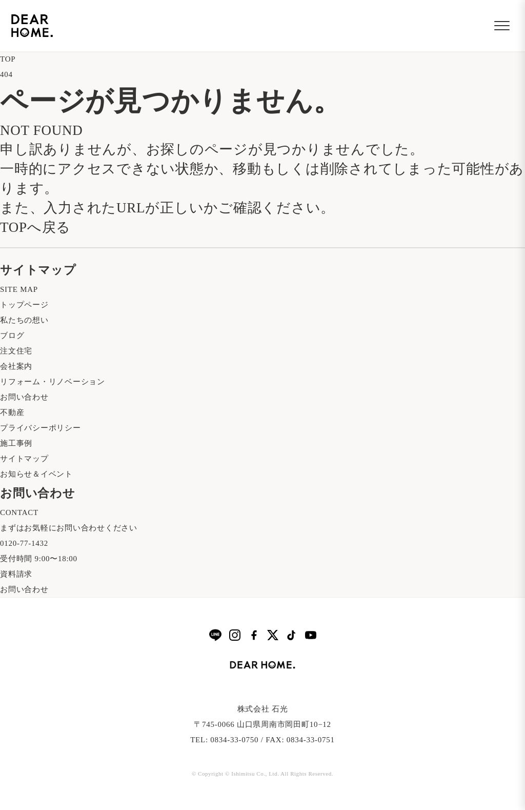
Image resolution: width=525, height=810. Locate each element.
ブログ (12, 335)
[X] (272, 635)
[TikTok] (291, 635)
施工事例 (16, 443)
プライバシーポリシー (40, 428)
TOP (7, 59)
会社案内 (16, 366)
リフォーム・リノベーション (52, 382)
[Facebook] (253, 635)
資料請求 (16, 574)
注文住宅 (16, 351)
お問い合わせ (24, 397)
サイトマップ (24, 459)
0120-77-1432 (24, 543)
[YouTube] (310, 635)
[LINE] (215, 634)
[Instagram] (234, 635)
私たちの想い (24, 320)
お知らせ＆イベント (36, 474)
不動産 (12, 412)
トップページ (24, 305)
